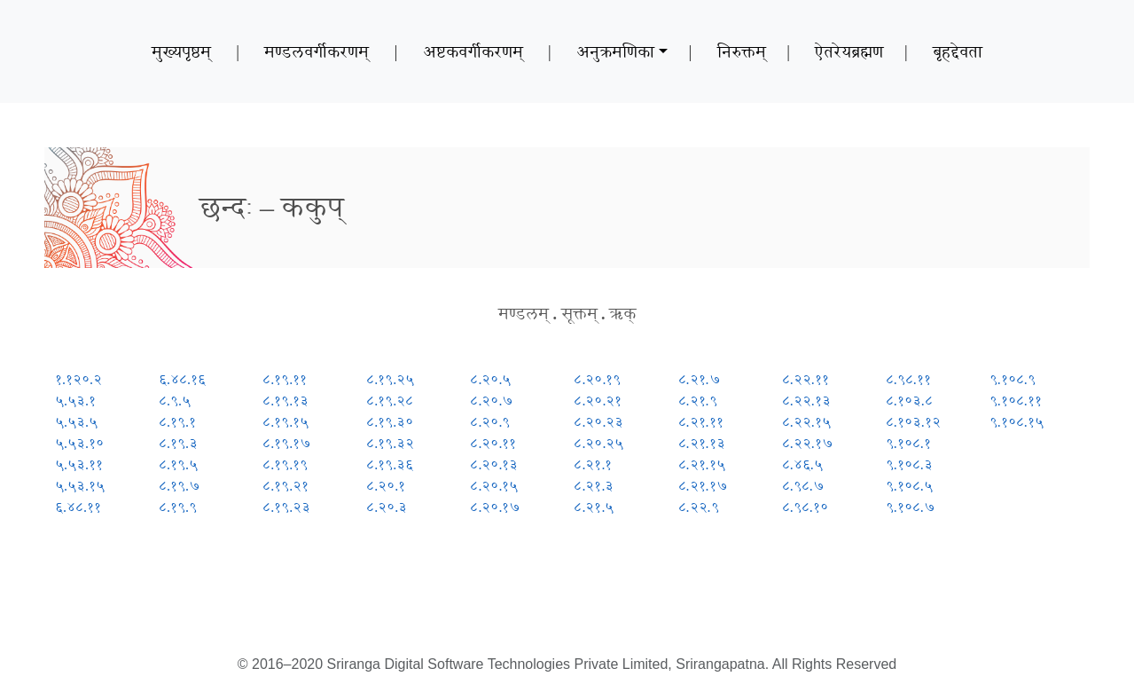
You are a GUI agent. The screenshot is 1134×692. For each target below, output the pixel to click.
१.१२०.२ (78, 379)
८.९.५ (175, 400)
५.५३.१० (79, 443)
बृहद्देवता (957, 51)
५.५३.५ (76, 421)
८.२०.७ (491, 400)
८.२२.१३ (806, 400)
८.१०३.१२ (913, 421)
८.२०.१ (385, 485)
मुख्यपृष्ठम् (181, 51)
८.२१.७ (699, 379)
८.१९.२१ (285, 485)
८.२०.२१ (598, 400)
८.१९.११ (284, 379)
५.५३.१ (75, 400)
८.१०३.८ (909, 400)
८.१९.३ (178, 443)
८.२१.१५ (701, 464)
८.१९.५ (178, 464)
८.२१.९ (697, 400)
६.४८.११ (78, 507)
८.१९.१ (177, 421)
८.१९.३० (389, 421)
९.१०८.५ (909, 485)
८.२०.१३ (494, 464)
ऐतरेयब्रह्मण (849, 51)
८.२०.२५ (598, 443)
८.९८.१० (805, 507)
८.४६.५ (802, 464)
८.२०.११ (493, 443)
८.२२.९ (698, 507)
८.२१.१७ (703, 485)
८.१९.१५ (285, 421)
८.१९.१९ (285, 464)
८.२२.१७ (807, 443)
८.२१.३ (594, 485)
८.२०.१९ (597, 379)
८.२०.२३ (598, 421)
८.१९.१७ (286, 443)
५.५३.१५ (80, 485)
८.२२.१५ (806, 421)
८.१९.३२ (390, 443)
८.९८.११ (908, 379)
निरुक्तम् (741, 51)
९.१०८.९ (1012, 379)
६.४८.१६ (182, 379)
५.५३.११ (79, 464)
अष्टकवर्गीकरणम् (473, 51)
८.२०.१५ (494, 485)
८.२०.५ (490, 379)
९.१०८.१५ (1016, 421)
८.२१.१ (593, 464)
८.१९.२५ (390, 379)
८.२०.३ (386, 507)
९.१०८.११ (1015, 400)
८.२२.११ (805, 379)
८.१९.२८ (389, 400)
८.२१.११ (700, 421)
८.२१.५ (594, 507)
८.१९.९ (178, 507)
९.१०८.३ (909, 464)
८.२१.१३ (701, 443)
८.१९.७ (179, 485)
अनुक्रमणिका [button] (615, 51)
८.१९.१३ (285, 400)
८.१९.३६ (389, 464)
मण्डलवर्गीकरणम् (316, 51)
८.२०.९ (490, 421)
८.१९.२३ (286, 507)
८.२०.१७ (495, 507)
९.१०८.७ (910, 507)
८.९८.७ (803, 485)
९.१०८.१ (908, 443)
